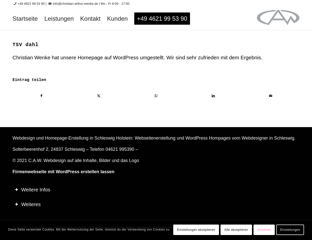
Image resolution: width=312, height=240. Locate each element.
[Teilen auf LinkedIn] (213, 96)
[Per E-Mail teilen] (270, 96)
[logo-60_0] (278, 18)
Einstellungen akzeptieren (196, 230)
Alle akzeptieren (236, 230)
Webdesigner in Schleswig (268, 138)
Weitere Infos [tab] (32, 189)
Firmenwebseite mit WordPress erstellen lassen (63, 171)
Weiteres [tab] (28, 204)
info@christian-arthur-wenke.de (75, 3)
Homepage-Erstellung (66, 138)
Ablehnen (264, 230)
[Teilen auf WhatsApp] (156, 96)
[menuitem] (25, 18)
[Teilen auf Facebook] (41, 96)
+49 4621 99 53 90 (31, 3)
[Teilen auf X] (98, 96)
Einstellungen (290, 230)
